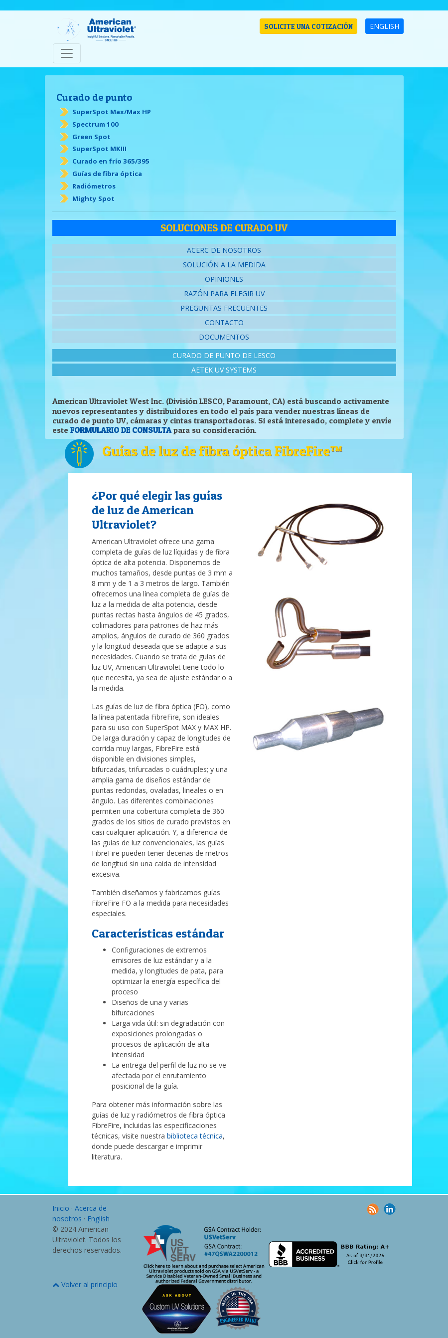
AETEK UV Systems (224, 370)
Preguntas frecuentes (224, 308)
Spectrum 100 (95, 124)
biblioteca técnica (195, 1136)
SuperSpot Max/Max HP (111, 111)
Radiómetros (94, 186)
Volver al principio (85, 1284)
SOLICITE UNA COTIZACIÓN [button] (308, 26)
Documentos (224, 337)
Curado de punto (94, 97)
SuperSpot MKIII (99, 148)
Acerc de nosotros (224, 250)
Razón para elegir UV (224, 293)
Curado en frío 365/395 (110, 161)
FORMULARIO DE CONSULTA (120, 430)
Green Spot (91, 136)
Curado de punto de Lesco (224, 355)
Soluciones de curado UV (224, 228)
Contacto (224, 322)
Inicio (60, 1208)
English (98, 1218)
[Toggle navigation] (67, 53)
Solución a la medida (224, 264)
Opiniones (224, 279)
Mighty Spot (93, 198)
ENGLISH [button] (384, 26)
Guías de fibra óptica (107, 173)
